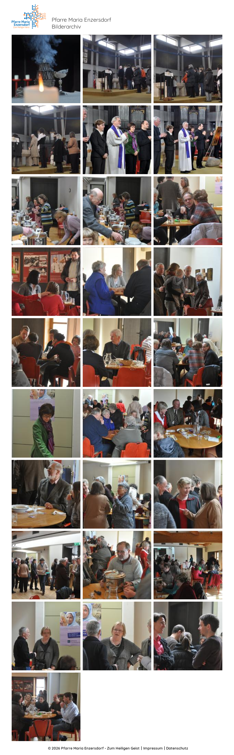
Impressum (153, 748)
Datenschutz (177, 748)
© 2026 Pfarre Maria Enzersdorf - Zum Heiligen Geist (94, 748)
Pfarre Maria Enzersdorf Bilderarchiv (81, 23)
